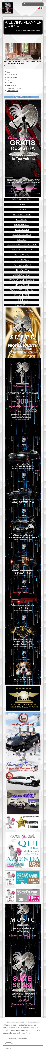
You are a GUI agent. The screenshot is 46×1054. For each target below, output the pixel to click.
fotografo (22, 233)
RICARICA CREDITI (21, 100)
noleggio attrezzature (22, 248)
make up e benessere (21, 284)
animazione (22, 274)
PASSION (9, 86)
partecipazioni (22, 268)
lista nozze (22, 263)
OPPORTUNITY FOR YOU (14, 91)
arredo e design (22, 253)
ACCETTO (9, 1043)
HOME (18, 30)
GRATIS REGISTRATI (12, 80)
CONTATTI (10, 83)
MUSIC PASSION (11, 88)
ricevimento (21, 228)
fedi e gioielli (21, 289)
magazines (21, 309)
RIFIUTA (8, 1048)
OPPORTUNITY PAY (12, 94)
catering (21, 223)
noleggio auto (22, 218)
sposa (22, 208)
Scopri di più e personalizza (16, 1038)
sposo (22, 213)
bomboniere (21, 258)
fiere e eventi (21, 304)
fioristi (21, 243)
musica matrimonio (22, 294)
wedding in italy (22, 203)
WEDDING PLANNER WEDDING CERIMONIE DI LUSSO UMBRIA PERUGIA (22, 65)
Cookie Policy (25, 1033)
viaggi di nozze (22, 238)
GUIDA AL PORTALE (12, 77)
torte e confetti (21, 279)
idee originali (21, 299)
